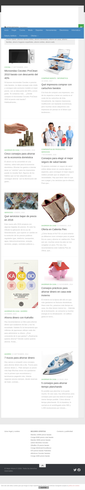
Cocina (22, 30)
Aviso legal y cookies (12, 446)
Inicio (6, 30)
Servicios (45, 166)
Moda (30, 30)
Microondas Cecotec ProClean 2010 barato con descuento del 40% (21, 89)
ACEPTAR (43, 487)
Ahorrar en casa (11, 164)
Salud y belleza (10, 36)
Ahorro (24, 325)
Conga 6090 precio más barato (42, 452)
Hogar (14, 30)
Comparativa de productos (53, 164)
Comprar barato (48, 93)
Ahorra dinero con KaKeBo (18, 332)
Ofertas (34, 36)
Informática (75, 30)
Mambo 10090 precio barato (41, 449)
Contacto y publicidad (65, 446)
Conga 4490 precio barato (40, 470)
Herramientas (51, 30)
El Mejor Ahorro (21, 7)
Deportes (39, 30)
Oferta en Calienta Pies (54, 243)
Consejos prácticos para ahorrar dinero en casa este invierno (56, 306)
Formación (23, 36)
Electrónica (64, 30)
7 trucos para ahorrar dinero (19, 372)
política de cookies (73, 485)
